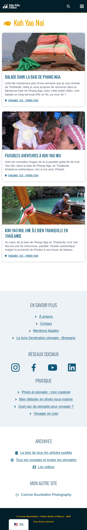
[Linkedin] (71, 367)
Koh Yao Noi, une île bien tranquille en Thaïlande (36, 232)
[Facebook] (34, 367)
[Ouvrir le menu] (80, 6)
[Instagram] (15, 367)
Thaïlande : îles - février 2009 (23, 100)
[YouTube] (53, 367)
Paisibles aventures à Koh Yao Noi (33, 155)
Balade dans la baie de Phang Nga (33, 77)
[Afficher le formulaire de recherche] (68, 6)
